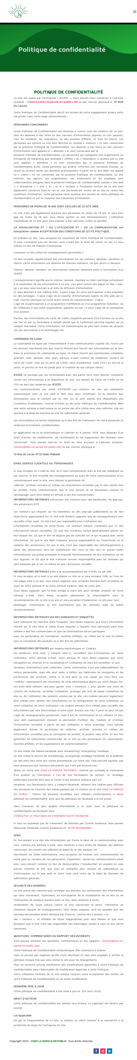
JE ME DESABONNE (79, 827)
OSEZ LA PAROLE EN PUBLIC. (49, 1041)
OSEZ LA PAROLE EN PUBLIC (58, 770)
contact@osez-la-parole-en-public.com (52, 101)
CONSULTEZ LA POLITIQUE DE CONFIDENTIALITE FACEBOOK (51, 815)
